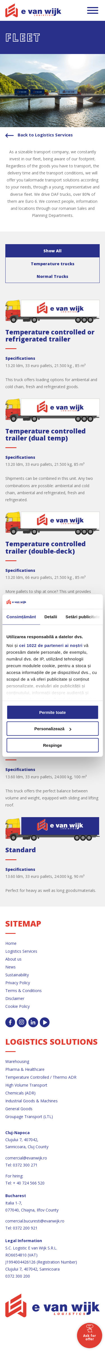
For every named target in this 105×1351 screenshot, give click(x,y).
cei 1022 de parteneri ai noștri (50, 645)
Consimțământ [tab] (21, 616)
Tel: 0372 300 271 (21, 1165)
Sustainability (17, 974)
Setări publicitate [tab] (83, 616)
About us (13, 959)
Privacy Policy (17, 982)
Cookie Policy (17, 1006)
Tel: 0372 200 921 (21, 1228)
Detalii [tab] (50, 616)
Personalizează (52, 728)
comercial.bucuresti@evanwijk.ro (34, 1221)
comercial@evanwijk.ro (26, 1158)
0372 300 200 (17, 1276)
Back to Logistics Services (45, 135)
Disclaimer (14, 998)
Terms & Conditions (23, 990)
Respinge (52, 745)
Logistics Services (21, 951)
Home (11, 943)
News (10, 967)
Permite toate (52, 712)
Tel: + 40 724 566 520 (25, 1183)
